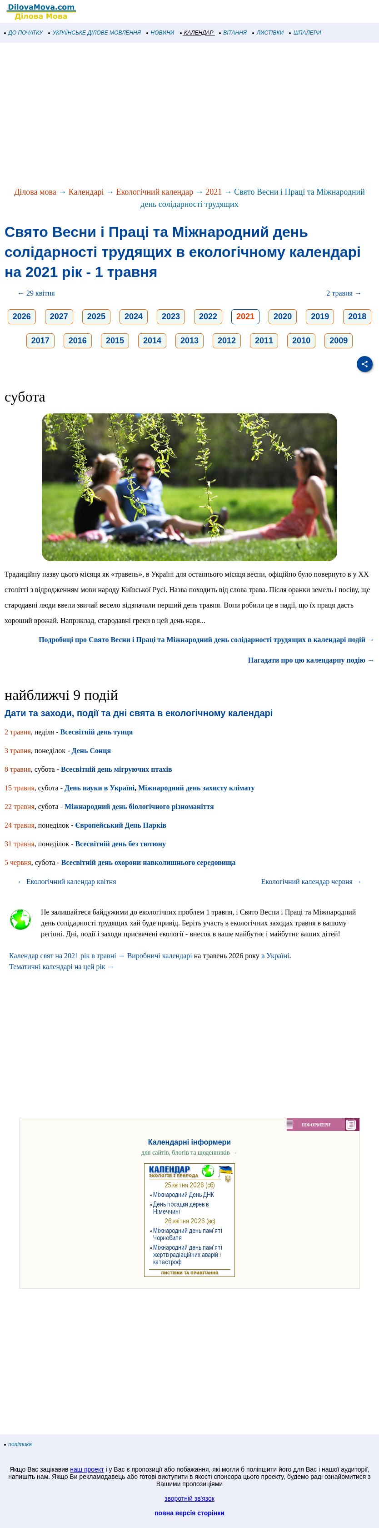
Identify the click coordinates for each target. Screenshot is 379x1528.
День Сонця (91, 750)
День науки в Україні (100, 788)
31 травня (20, 844)
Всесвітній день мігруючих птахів (116, 769)
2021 (213, 191)
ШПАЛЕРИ (305, 33)
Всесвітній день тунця (96, 732)
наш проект (87, 1469)
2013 (189, 340)
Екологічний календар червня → (311, 881)
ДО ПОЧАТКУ (23, 33)
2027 (59, 316)
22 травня (20, 806)
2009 (338, 340)
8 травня (18, 769)
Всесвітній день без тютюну (120, 844)
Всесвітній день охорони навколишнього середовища (148, 862)
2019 (320, 316)
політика (18, 1444)
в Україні (275, 956)
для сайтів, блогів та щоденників (189, 1152)
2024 (134, 316)
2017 (40, 340)
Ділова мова (35, 191)
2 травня (18, 732)
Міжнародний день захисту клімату (196, 788)
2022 (208, 316)
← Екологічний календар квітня (66, 881)
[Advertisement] (189, 115)
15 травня (20, 788)
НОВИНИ (160, 33)
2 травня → (344, 293)
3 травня (18, 750)
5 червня (18, 862)
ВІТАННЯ (233, 33)
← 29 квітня (36, 293)
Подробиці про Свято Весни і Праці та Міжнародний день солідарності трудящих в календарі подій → (206, 639)
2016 (78, 340)
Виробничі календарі (159, 956)
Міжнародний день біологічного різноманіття (139, 806)
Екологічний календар (154, 191)
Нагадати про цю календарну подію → (311, 660)
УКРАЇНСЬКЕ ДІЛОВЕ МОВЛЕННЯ (94, 33)
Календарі (86, 191)
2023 (171, 316)
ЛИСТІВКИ (268, 33)
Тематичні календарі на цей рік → (62, 966)
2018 (357, 316)
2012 (227, 340)
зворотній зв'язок (189, 1498)
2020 (283, 316)
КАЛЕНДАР (197, 33)
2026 (22, 316)
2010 (301, 340)
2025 (96, 316)
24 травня (20, 825)
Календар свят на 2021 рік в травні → (67, 956)
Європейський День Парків (120, 825)
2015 (115, 340)
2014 (152, 340)
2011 (264, 340)
